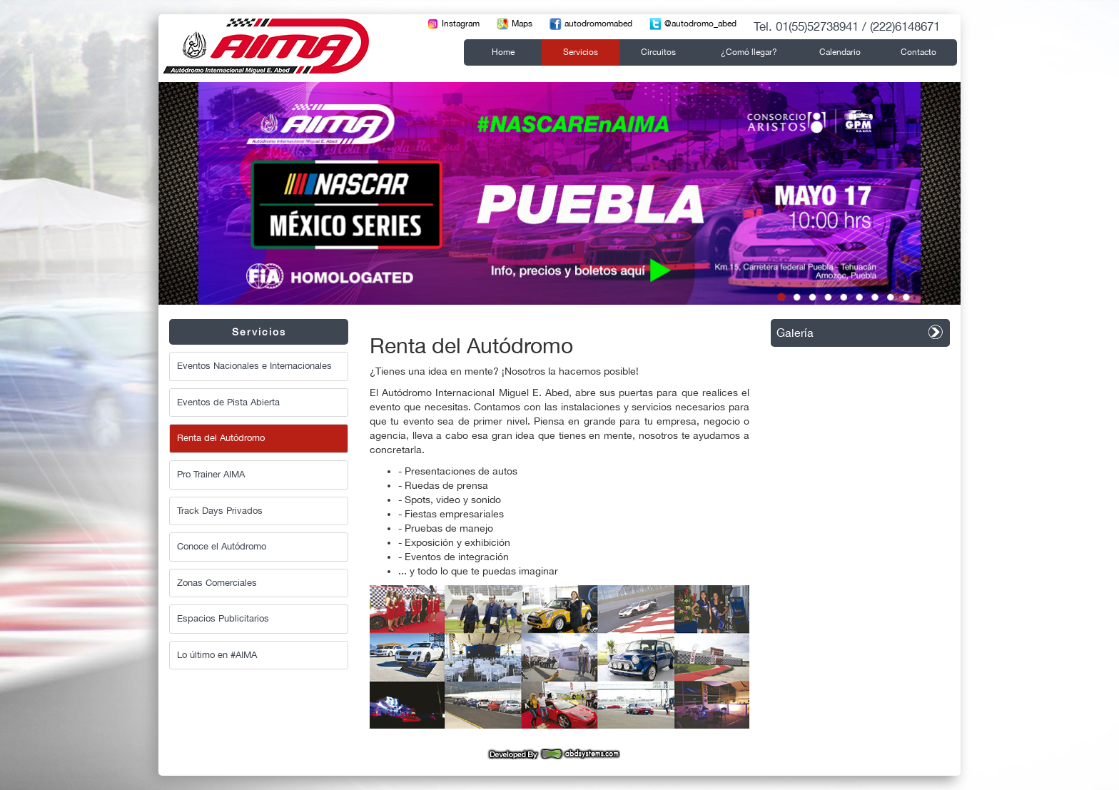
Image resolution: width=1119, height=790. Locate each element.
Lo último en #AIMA (217, 654)
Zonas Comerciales (217, 582)
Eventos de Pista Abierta (228, 402)
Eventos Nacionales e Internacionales (254, 365)
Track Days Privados (220, 510)
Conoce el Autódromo (221, 546)
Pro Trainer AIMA (211, 474)
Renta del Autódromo (221, 437)
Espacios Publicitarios (223, 618)
